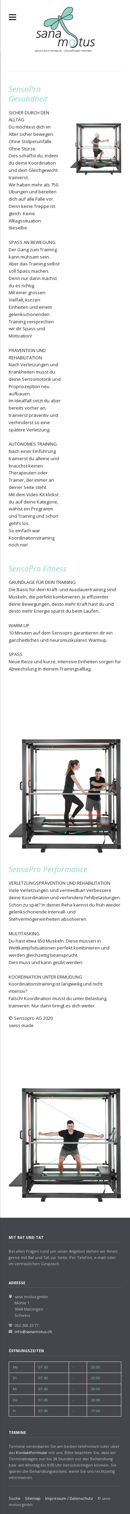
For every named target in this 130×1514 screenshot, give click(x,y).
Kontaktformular (31, 1452)
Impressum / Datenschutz (69, 1498)
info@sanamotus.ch (33, 1331)
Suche (14, 1498)
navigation (12, 17)
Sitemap (33, 1498)
